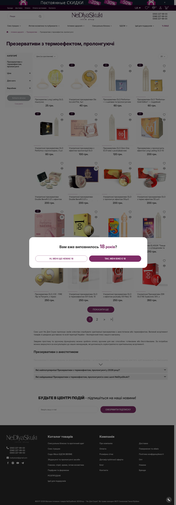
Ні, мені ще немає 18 (61, 258)
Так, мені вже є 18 (115, 258)
